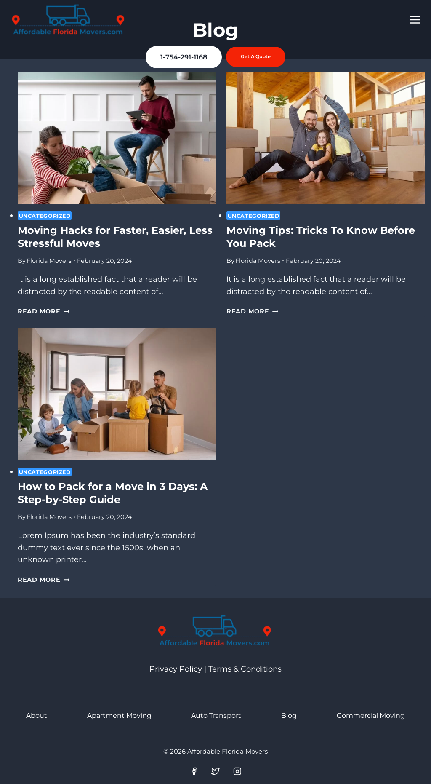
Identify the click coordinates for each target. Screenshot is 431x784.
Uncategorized (45, 216)
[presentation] (117, 138)
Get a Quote (256, 56)
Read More (43, 311)
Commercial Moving (371, 716)
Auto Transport (216, 716)
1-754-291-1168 (183, 57)
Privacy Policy (175, 669)
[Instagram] (237, 771)
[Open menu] (415, 19)
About (36, 716)
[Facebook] (194, 771)
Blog (289, 716)
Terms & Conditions (245, 669)
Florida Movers (49, 261)
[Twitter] (215, 771)
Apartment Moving (119, 716)
